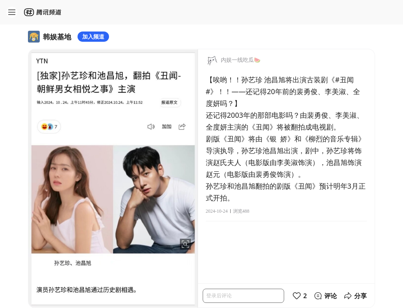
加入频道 (93, 36)
